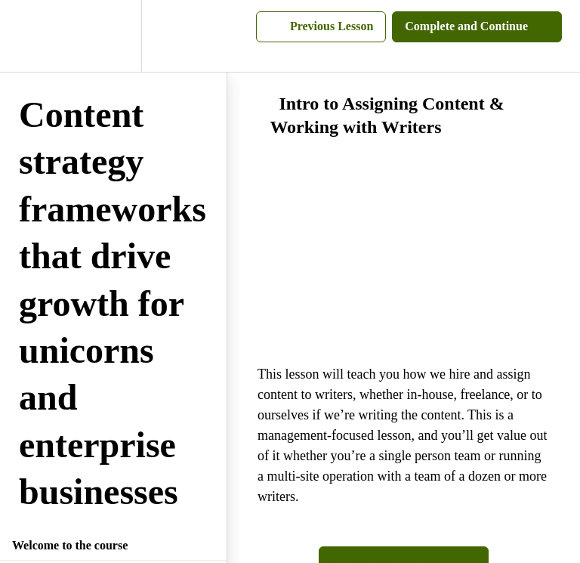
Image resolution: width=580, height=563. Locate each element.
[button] (28, 36)
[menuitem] (113, 36)
